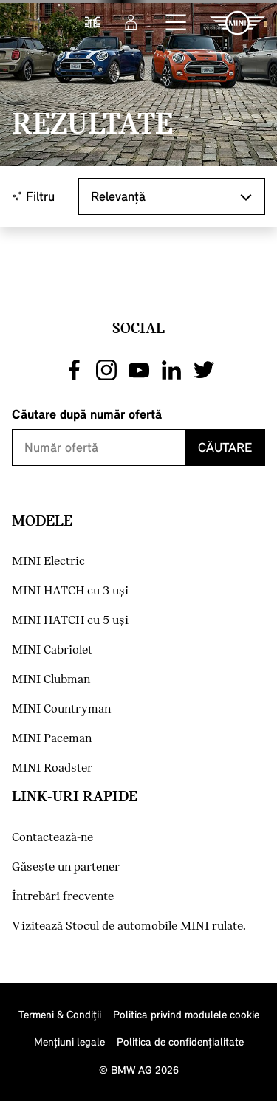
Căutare (225, 447)
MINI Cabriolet (52, 650)
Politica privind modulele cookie (186, 1014)
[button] (176, 23)
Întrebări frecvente (63, 897)
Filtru (33, 196)
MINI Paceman (52, 739)
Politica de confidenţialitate (180, 1042)
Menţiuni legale (69, 1042)
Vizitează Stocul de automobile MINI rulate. (129, 926)
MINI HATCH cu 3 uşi (70, 591)
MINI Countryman (61, 709)
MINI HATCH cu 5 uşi (70, 621)
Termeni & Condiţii (59, 1014)
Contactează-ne (52, 838)
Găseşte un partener (66, 867)
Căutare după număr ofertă (87, 413)
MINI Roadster (52, 768)
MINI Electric (48, 562)
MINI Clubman (51, 680)
